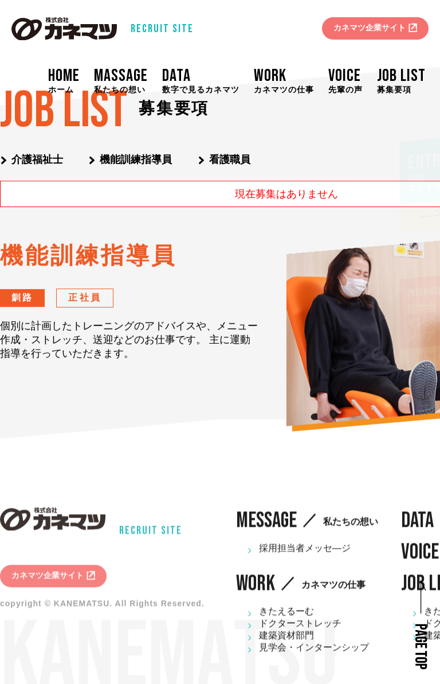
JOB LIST (404, 81)
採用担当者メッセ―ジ (305, 554)
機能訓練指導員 (136, 159)
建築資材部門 (286, 641)
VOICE (350, 81)
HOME (72, 81)
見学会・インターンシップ (314, 653)
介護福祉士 (37, 159)
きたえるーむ (286, 617)
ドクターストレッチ (300, 629)
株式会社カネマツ (64, 28)
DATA (206, 81)
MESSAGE (307, 526)
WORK (289, 81)
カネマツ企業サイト (369, 27)
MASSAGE (127, 81)
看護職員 (229, 159)
